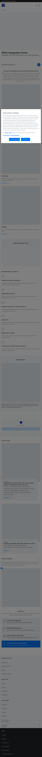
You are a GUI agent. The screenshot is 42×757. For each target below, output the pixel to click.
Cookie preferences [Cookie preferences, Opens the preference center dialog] (14, 139)
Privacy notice (8, 132)
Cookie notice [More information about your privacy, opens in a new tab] (6, 135)
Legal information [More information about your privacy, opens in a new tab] (14, 135)
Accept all (25, 139)
